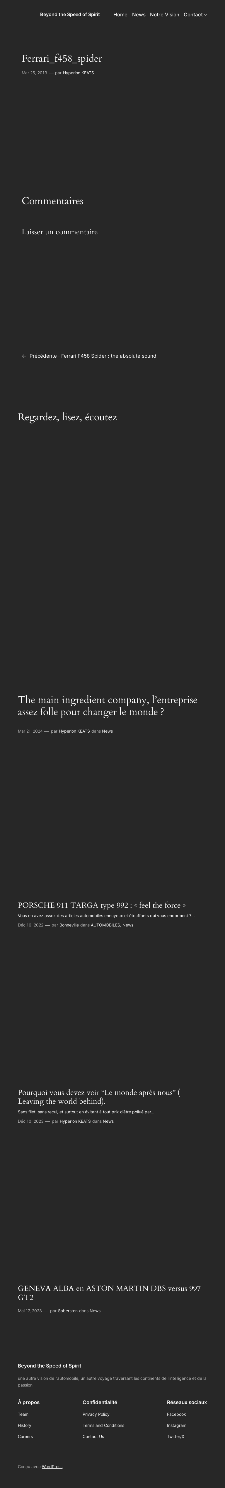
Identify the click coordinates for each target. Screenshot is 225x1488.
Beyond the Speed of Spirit (70, 14)
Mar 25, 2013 (34, 72)
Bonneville (69, 924)
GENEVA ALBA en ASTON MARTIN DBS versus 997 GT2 (109, 1293)
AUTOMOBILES (105, 924)
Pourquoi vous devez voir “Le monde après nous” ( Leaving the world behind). (99, 1097)
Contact (193, 15)
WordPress (52, 1466)
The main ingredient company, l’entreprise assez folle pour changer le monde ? (107, 706)
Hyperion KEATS (78, 72)
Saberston (68, 1310)
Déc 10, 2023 (31, 1121)
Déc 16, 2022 (30, 924)
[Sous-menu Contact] (205, 14)
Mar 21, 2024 (30, 730)
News (107, 730)
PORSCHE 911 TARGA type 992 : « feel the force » (102, 905)
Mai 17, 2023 (30, 1310)
